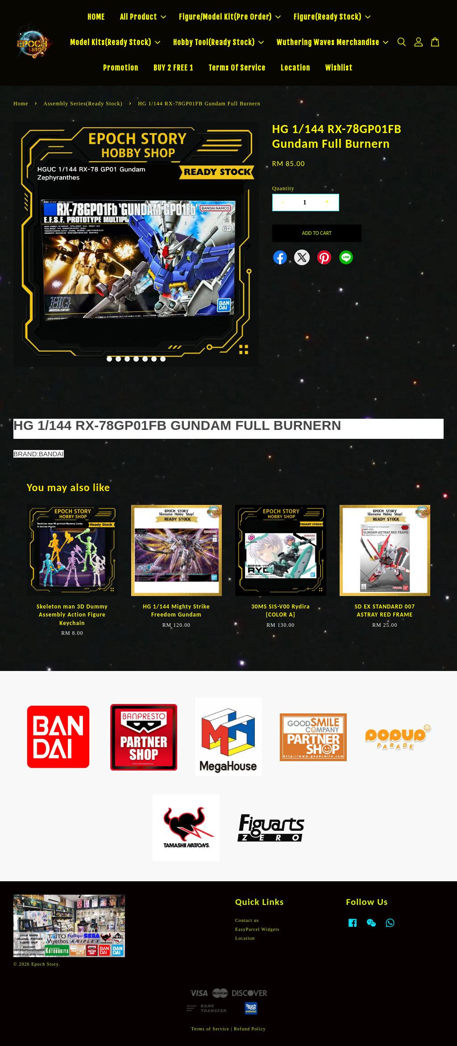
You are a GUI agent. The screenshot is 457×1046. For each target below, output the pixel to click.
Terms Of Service (237, 67)
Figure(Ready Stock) (332, 17)
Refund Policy (250, 1028)
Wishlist (339, 67)
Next (247, 245)
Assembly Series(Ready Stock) (82, 103)
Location (295, 67)
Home (20, 103)
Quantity (283, 188)
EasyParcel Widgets (257, 929)
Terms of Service (210, 1028)
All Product (143, 17)
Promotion (120, 67)
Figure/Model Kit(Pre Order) (230, 17)
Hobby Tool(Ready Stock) (218, 42)
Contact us (247, 920)
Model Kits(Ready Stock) (115, 42)
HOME (96, 17)
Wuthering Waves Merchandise (332, 42)
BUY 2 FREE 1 (173, 67)
